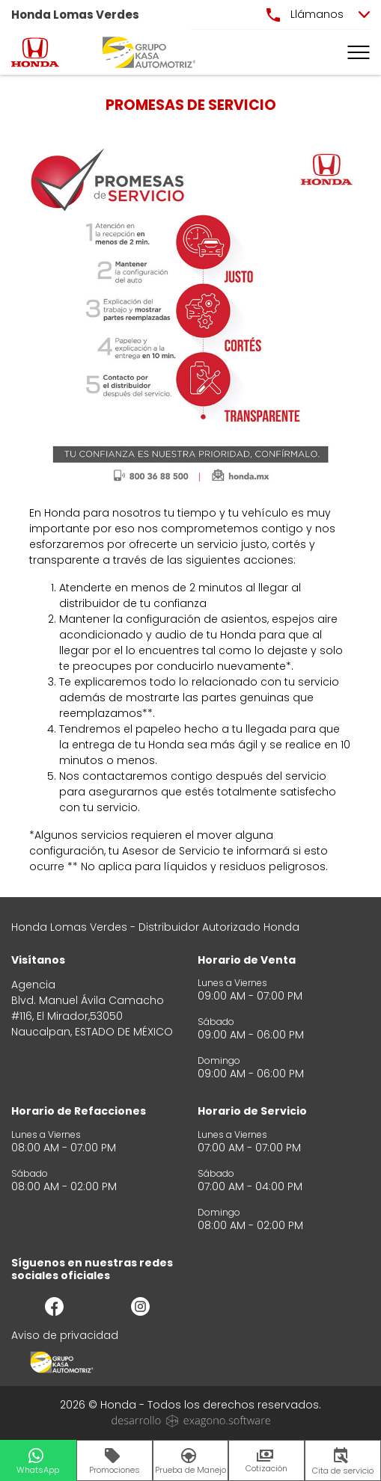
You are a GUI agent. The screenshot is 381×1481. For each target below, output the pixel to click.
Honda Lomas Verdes (75, 14)
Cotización (266, 1462)
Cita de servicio (343, 1462)
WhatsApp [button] (37, 1462)
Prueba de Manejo (190, 1462)
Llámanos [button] (305, 14)
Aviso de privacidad (64, 1335)
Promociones (114, 1462)
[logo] (35, 52)
